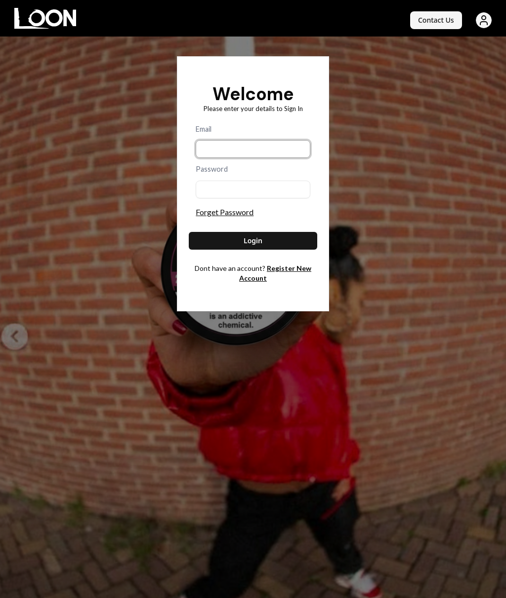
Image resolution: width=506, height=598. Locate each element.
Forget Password (224, 212)
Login (253, 240)
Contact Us (436, 20)
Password (212, 169)
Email (203, 129)
